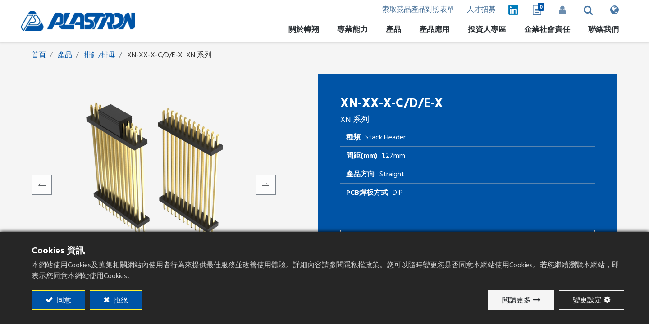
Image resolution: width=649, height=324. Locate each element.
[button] (587, 10)
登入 (561, 10)
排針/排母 (99, 55)
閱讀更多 (516, 300)
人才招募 (477, 10)
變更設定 (587, 300)
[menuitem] (484, 31)
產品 (65, 55)
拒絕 (120, 300)
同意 (63, 300)
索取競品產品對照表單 (413, 10)
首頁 (39, 55)
